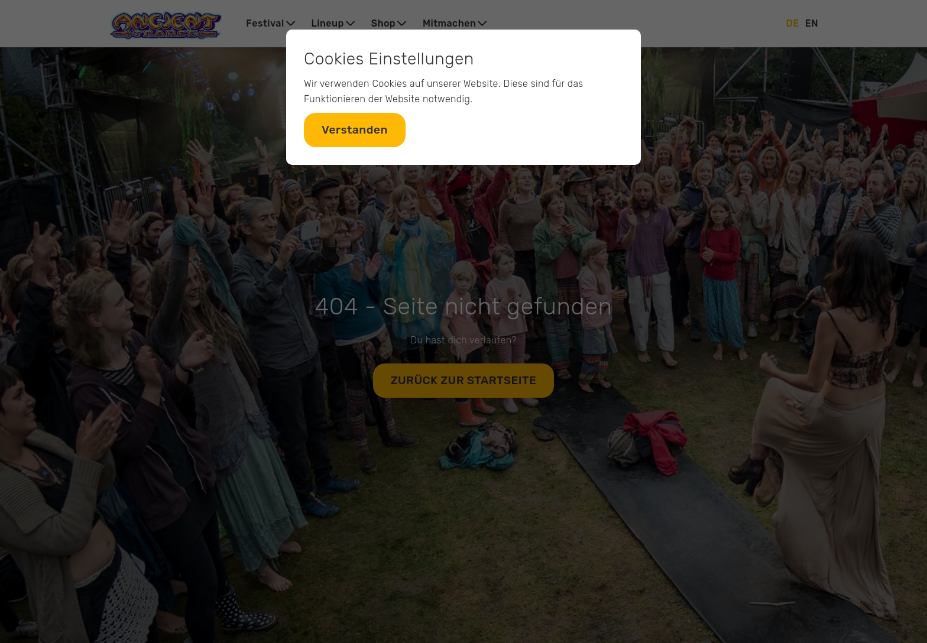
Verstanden (355, 130)
